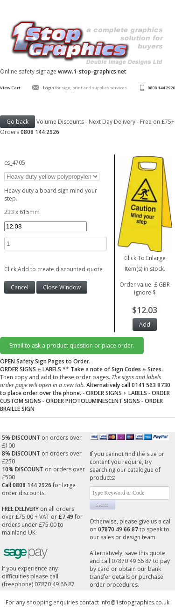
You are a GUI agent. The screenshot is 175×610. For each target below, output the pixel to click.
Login (48, 88)
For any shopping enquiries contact (53, 602)
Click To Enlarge (145, 254)
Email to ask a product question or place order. (71, 345)
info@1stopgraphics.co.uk (134, 602)
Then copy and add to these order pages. (85, 381)
